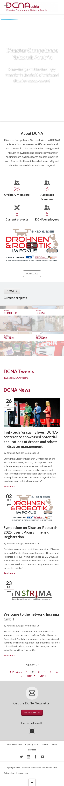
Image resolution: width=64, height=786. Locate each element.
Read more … (10, 486)
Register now (32, 712)
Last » (43, 675)
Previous (17, 671)
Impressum (23, 773)
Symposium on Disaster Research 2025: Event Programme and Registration (30, 532)
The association (14, 744)
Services (32, 749)
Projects (12, 291)
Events (45, 744)
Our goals (32, 273)
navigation (6, 7)
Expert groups (31, 744)
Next (29, 675)
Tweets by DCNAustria (16, 377)
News (54, 744)
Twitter (32, 731)
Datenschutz (10, 773)
